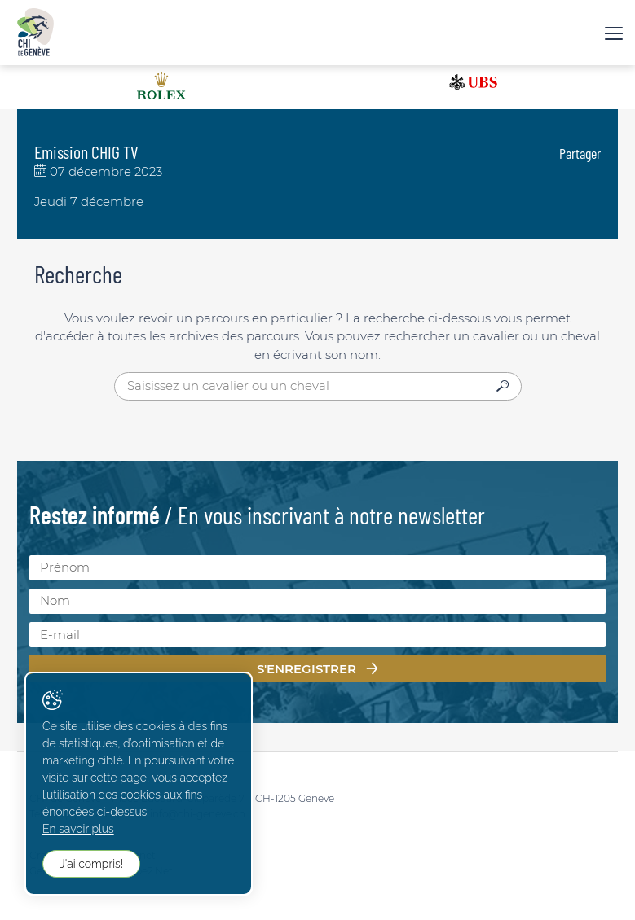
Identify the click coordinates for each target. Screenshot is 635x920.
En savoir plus (78, 828)
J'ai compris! (91, 863)
